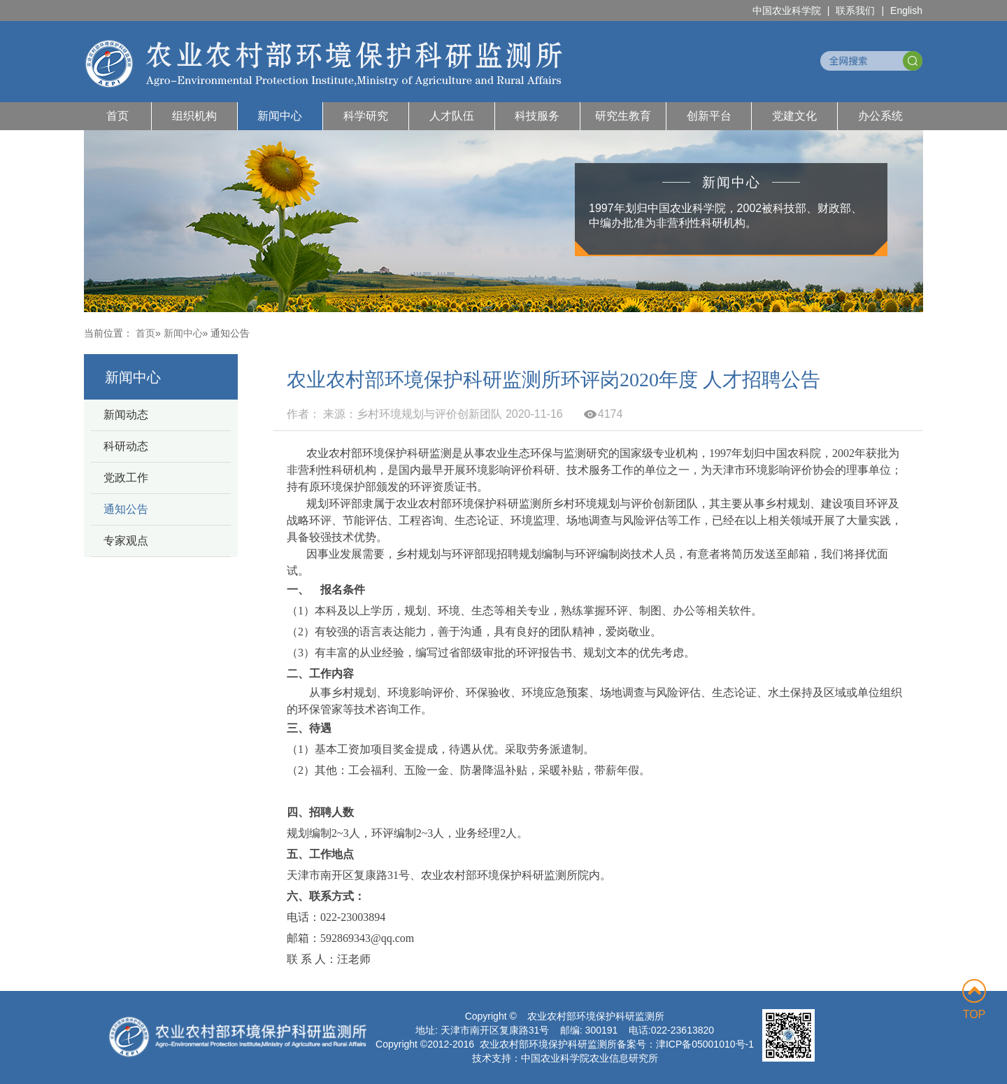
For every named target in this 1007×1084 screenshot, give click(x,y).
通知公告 (125, 509)
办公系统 (880, 116)
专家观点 (125, 541)
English (906, 10)
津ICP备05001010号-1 (705, 1044)
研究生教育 (623, 116)
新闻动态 (125, 415)
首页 (117, 116)
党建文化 (794, 116)
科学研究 (365, 116)
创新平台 (709, 116)
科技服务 (537, 116)
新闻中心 (279, 116)
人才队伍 (451, 116)
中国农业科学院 (786, 10)
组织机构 (194, 116)
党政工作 (125, 478)
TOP (974, 999)
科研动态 (125, 446)
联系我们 (855, 10)
